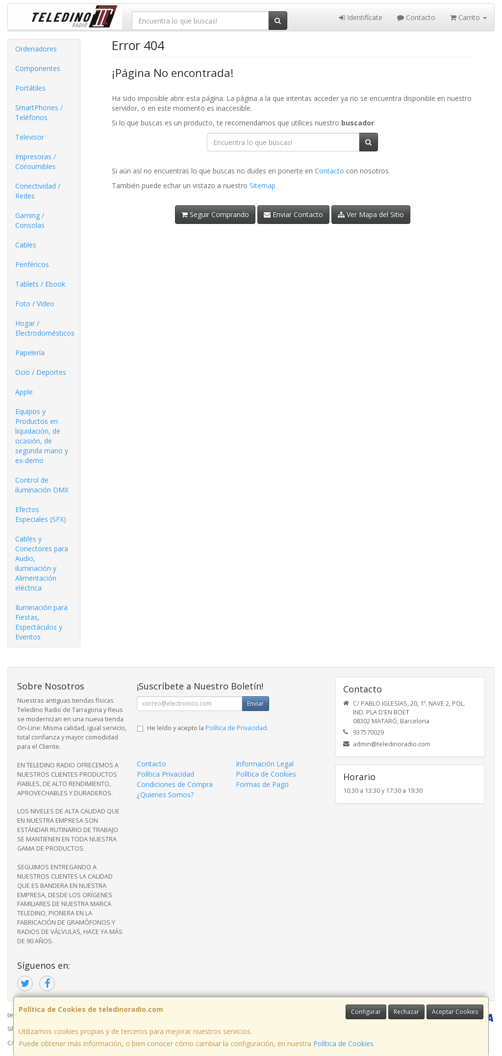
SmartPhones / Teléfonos (39, 112)
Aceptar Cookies (455, 1011)
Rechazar (406, 1011)
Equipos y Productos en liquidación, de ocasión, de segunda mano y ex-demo (41, 436)
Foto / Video (34, 303)
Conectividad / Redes (37, 190)
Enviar (255, 703)
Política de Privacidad (236, 728)
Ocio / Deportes (40, 372)
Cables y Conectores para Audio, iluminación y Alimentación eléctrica (41, 563)
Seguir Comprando (215, 214)
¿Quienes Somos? (165, 794)
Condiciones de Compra (175, 784)
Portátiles (30, 88)
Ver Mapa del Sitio (371, 214)
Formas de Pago (262, 784)
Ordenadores (36, 48)
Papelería (30, 352)
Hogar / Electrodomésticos (45, 328)
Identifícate (360, 17)
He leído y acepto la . (207, 728)
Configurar (366, 1011)
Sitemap (263, 185)
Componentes (37, 68)
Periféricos (32, 264)
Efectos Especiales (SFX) (40, 514)
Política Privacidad (165, 774)
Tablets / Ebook (40, 284)
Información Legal (265, 763)
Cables (25, 244)
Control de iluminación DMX (42, 484)
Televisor (29, 137)
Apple (24, 391)
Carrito (468, 17)
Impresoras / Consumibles (35, 161)
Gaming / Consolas (30, 220)
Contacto (416, 17)
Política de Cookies (343, 1043)
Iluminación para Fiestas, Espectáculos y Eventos (41, 622)
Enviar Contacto (293, 214)
